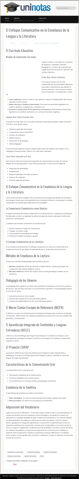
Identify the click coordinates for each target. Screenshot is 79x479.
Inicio (7, 19)
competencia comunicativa (15, 452)
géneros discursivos (30, 456)
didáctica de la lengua (50, 452)
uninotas (12, 43)
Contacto (42, 19)
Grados (24, 19)
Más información (56, 478)
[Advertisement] (23, 75)
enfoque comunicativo (14, 456)
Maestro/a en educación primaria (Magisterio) (46, 43)
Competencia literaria (33, 452)
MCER (42, 456)
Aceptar (47, 478)
